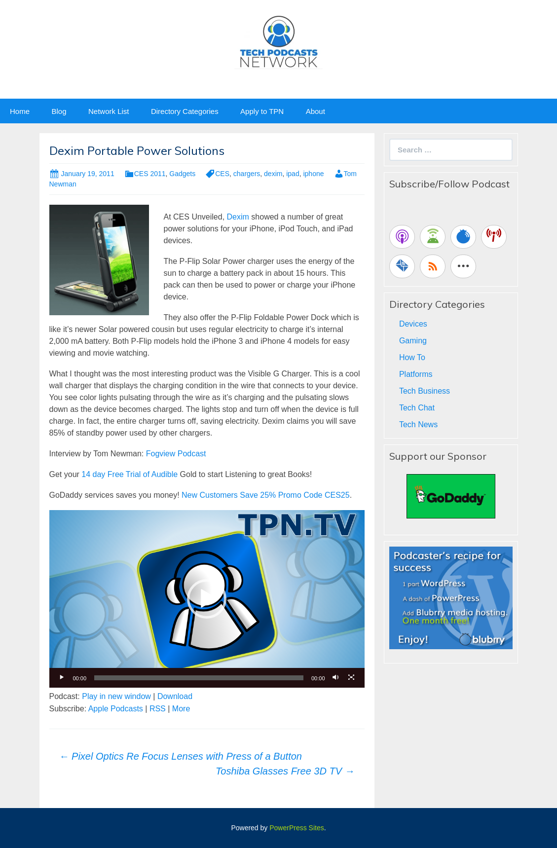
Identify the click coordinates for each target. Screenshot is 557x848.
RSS (157, 708)
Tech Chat (417, 408)
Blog (58, 111)
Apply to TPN (262, 111)
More (181, 708)
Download (174, 696)
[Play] (62, 678)
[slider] (198, 677)
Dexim (238, 217)
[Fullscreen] (352, 678)
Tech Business (424, 391)
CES (222, 174)
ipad (292, 174)
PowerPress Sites (296, 828)
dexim (273, 174)
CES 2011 (150, 174)
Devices (413, 324)
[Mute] (336, 678)
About (315, 111)
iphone (313, 174)
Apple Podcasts (115, 708)
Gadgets (182, 174)
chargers (246, 174)
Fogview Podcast (176, 453)
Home (20, 111)
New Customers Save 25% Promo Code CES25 (266, 495)
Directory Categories (185, 111)
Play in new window (116, 696)
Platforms (416, 374)
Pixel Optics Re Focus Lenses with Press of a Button (180, 756)
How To (412, 357)
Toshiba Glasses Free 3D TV (285, 771)
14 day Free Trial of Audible (129, 474)
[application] (207, 598)
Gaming (413, 340)
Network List (108, 111)
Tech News (418, 424)
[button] (206, 599)
